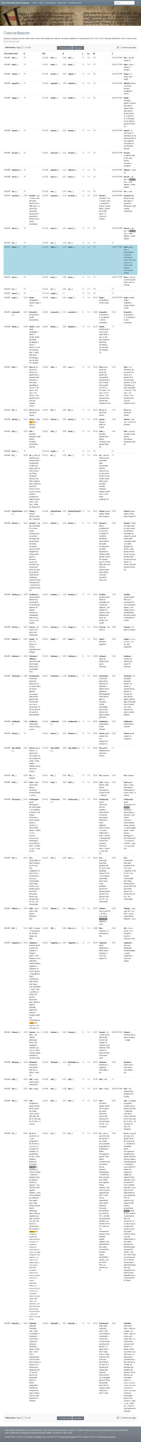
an (125, 146)
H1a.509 (7, 177)
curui (101, 494)
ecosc (31, 489)
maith (35, 724)
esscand (102, 198)
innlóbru (36, 810)
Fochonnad (34, 676)
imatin (36, 1106)
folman (32, 659)
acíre (38, 1058)
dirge (31, 1349)
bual (36, 782)
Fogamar (128, 943)
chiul (125, 141)
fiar (133, 419)
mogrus (32, 1015)
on (131, 367)
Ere (128, 1272)
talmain (35, 363)
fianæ (128, 143)
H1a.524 (7, 431)
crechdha (127, 533)
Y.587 (114, 594)
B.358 (26, 455)
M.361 (95, 733)
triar (31, 984)
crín (37, 1221)
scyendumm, (129, 252)
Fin (100, 410)
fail (100, 891)
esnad (14, 130)
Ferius (31, 419)
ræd (35, 632)
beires (105, 1362)
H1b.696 (45, 1079)
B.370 (26, 799)
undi (125, 1113)
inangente (32, 1255)
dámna (32, 1005)
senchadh (103, 460)
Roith (126, 883)
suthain (102, 729)
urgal (53, 293)
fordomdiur (34, 463)
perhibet (102, 886)
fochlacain (131, 605)
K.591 (64, 511)
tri (30, 465)
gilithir (126, 699)
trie (132, 1200)
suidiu (101, 612)
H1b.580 (45, 57)
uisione (32, 778)
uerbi (36, 554)
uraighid (127, 166)
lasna (101, 1203)
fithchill (54, 1323)
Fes (100, 748)
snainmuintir (34, 1357)
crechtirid (127, 531)
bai (36, 502)
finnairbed (128, 442)
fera (36, 471)
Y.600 (114, 928)
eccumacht (103, 314)
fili (132, 865)
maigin (101, 1042)
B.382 (26, 1323)
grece (133, 1035)
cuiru (31, 502)
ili (134, 279)
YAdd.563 (115, 153)
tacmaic (132, 564)
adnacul (102, 1169)
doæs (101, 812)
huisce (103, 201)
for (30, 363)
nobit (126, 538)
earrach (54, 153)
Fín (30, 410)
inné (31, 1002)
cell (130, 1336)
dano (101, 334)
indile (104, 544)
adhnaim (102, 825)
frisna (101, 1185)
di (129, 60)
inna (100, 1182)
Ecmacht (103, 312)
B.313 (26, 312)
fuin (36, 1119)
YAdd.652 (115, 1088)
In (39, 871)
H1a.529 (7, 594)
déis (35, 1213)
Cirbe (37, 1050)
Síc (36, 1364)
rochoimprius (34, 1020)
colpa (128, 526)
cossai (101, 792)
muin (105, 681)
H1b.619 (45, 733)
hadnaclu (32, 1257)
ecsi (133, 919)
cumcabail (103, 300)
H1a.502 (7, 64)
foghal (14, 639)
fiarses (101, 422)
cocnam (32, 1058)
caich (31, 549)
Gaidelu (31, 1237)
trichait (127, 285)
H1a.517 (7, 293)
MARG (31, 1023)
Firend (126, 523)
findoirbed (33, 444)
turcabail (102, 1103)
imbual (103, 795)
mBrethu (32, 961)
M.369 (95, 943)
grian (34, 712)
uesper (102, 736)
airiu (36, 468)
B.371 (26, 858)
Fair (31, 1101)
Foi (13, 858)
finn (130, 894)
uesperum (103, 741)
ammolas (102, 933)
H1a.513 (7, 243)
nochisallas (103, 707)
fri (30, 605)
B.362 (26, 627)
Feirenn (102, 523)
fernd (131, 1138)
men (102, 1035)
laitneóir (127, 382)
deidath (102, 1236)
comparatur (33, 1293)
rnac (129, 868)
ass (30, 360)
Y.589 (114, 639)
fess (31, 873)
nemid (31, 963)
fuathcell (32, 1336)
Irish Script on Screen (106, 1437)
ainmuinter (128, 1357)
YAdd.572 (115, 277)
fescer (53, 733)
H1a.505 (7, 98)
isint (100, 339)
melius (31, 815)
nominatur (33, 224)
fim (13, 1088)
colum (101, 1116)
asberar (32, 607)
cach (38, 1187)
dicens (31, 896)
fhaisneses (33, 635)
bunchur (102, 434)
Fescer (102, 733)
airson (101, 709)
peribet (132, 883)
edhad (31, 1298)
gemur (37, 971)
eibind (101, 689)
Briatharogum (129, 1247)
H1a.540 (7, 858)
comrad (132, 103)
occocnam (103, 1055)
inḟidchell (32, 1346)
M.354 (95, 523)
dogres (35, 1180)
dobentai (131, 1195)
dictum (37, 709)
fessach (35, 876)
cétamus (32, 1344)
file (107, 865)
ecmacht (54, 312)
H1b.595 (45, 247)
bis (100, 211)
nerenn (102, 1040)
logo (125, 111)
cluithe (32, 1364)
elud (52, 64)
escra (14, 177)
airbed (101, 436)
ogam (35, 1200)
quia (130, 76)
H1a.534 (7, 721)
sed (38, 812)
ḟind (36, 666)
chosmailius (33, 602)
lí (39, 481)
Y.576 (114, 367)
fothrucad (55, 799)
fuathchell (103, 1336)
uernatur (127, 163)
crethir (126, 1096)
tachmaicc (33, 577)
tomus (31, 1172)
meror (126, 93)
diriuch (128, 1393)
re (34, 629)
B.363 (26, 639)
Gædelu (32, 1169)
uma (130, 182)
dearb (35, 1002)
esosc (106, 481)
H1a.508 (7, 170)
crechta (34, 536)
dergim (127, 70)
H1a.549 (7, 1133)
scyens (126, 262)
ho (30, 507)
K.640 (64, 1032)
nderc (104, 484)
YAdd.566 (115, 191)
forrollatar (128, 439)
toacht (37, 499)
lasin (37, 377)
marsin (126, 1383)
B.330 (26, 297)
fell (13, 1079)
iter (37, 478)
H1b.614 (45, 627)
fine (13, 367)
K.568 (64, 83)
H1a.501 (7, 57)
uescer (31, 753)
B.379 (26, 1062)
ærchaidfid (103, 1257)
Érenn (31, 1042)
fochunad (131, 702)
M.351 (95, 511)
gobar (126, 103)
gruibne (102, 865)
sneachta (102, 577)
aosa (132, 279)
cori (36, 896)
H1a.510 (7, 191)
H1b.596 (45, 277)
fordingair (33, 332)
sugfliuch (102, 1067)
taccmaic (102, 575)
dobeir (126, 683)
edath (38, 1311)
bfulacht (129, 146)
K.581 (64, 289)
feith (101, 1326)
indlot (36, 828)
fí (34, 928)
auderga (102, 499)
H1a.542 (7, 928)
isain (107, 1354)
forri (31, 672)
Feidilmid (16, 721)
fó (34, 873)
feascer (71, 733)
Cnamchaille (128, 878)
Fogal (31, 639)
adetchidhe (128, 1192)
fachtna (102, 458)
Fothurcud (103, 799)
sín (30, 1075)
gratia (31, 556)
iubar (104, 1111)
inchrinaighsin (104, 694)
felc (13, 431)
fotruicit (127, 820)
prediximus (33, 1154)
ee (13, 243)
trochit (37, 846)
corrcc (103, 868)
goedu (101, 1156)
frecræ (53, 627)
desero (126, 67)
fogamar (54, 943)
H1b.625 (45, 908)
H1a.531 (7, 639)
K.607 (64, 908)
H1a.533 (7, 676)
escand (15, 195)
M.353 (95, 455)
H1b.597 (45, 289)
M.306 (95, 312)
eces (101, 916)
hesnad (127, 138)
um (132, 143)
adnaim (131, 822)
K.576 (64, 195)
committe (103, 1162)
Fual (31, 782)
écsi (36, 908)
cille (30, 1116)
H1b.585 (45, 98)
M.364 (95, 782)
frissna (126, 1159)
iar (30, 901)
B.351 (26, 419)
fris (35, 1278)
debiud (102, 750)
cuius (35, 528)
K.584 (64, 367)
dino (101, 516)
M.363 (95, 775)
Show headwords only (11, 41)
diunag (103, 838)
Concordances (50, 3)
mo (35, 1010)
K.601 (64, 733)
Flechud (102, 1062)
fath (36, 1331)
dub (30, 1352)
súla (30, 484)
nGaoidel (131, 387)
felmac (15, 908)
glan (38, 1015)
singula (32, 403)
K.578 (64, 243)
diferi (31, 424)
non (134, 260)
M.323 (95, 297)
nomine (128, 86)
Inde (101, 572)
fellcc (107, 444)
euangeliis (33, 1377)
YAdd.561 (115, 98)
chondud (102, 702)
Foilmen (127, 656)
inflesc (31, 1301)
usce (130, 191)
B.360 (26, 594)
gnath (31, 375)
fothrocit (35, 843)
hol (133, 639)
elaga (14, 98)
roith (101, 883)
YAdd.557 (115, 64)
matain (126, 1106)
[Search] (124, 3)
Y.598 (114, 858)
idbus (101, 526)
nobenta (102, 1205)
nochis (101, 704)
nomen (103, 203)
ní (131, 130)
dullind (32, 610)
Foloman (33, 656)
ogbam (127, 1203)
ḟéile (31, 938)
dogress (127, 1172)
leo (30, 1198)
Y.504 (114, 312)
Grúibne (36, 863)
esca (14, 277)
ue (38, 1136)
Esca (125, 277)
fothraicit (33, 817)
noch (126, 704)
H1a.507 (7, 153)
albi (36, 1393)
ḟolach (31, 644)
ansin (106, 950)
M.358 (95, 656)
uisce (33, 198)
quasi (130, 247)
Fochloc (127, 594)
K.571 (64, 153)
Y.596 (114, 782)
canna (31, 221)
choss (31, 208)
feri (132, 422)
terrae (34, 1372)
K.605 (64, 799)
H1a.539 (7, 799)
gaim (108, 714)
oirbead (32, 436)
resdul (104, 1141)
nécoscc (32, 478)
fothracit (102, 820)
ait (130, 57)
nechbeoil (33, 496)
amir (30, 1028)
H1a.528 (7, 523)
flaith (14, 326)
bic (135, 170)
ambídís (32, 1055)
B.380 (26, 1101)
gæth (31, 955)
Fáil (35, 891)
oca (30, 1333)
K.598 (64, 656)
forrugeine (128, 1151)
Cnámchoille (34, 881)
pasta (101, 1380)
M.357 (95, 639)
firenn (70, 523)
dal (125, 201)
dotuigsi (130, 118)
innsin (126, 830)
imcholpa (32, 538)
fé (30, 1229)
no (131, 262)
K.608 (64, 928)
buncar (132, 431)
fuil (127, 320)
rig (37, 564)
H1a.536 (7, 748)
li (105, 476)
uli (30, 851)
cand (108, 201)
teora (31, 471)
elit (13, 57)
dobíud (32, 766)
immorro (102, 843)
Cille (131, 1116)
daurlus (102, 896)
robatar (32, 1047)
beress (130, 1362)
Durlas (126, 894)
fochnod (54, 676)
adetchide (32, 1304)
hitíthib (32, 1388)
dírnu (34, 465)
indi (104, 1390)
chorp (31, 1012)
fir (105, 393)
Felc (31, 431)
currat (31, 406)
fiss (36, 390)
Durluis (32, 899)
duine (106, 569)
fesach (126, 876)
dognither (128, 647)
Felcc (101, 431)
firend (14, 523)
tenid (34, 686)
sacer (33, 989)
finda (36, 504)
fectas (103, 1359)
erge (14, 297)
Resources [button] (62, 3)
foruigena (32, 1234)
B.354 (26, 431)
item (125, 881)
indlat (101, 833)
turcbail (127, 1124)
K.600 (64, 721)
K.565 (64, 64)
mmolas (127, 933)
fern (31, 382)
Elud (125, 64)
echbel (31, 494)
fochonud (103, 678)
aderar (131, 121)
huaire (101, 1234)
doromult (33, 999)
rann (134, 1385)
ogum (101, 1254)
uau (100, 1143)
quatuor (102, 1372)
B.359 (26, 523)
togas (126, 60)
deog (36, 1088)
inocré (31, 1223)
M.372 (95, 1062)
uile (106, 851)
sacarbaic (37, 986)
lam (129, 1187)
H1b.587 (45, 153)
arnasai (32, 792)
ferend (32, 559)
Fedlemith (72, 721)
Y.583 (114, 511)
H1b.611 (45, 455)
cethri (130, 1385)
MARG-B (32, 1231)
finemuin (127, 369)
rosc (34, 1221)
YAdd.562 (115, 130)
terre (101, 1375)
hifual (37, 792)
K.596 (64, 627)
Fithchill (127, 1323)
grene (31, 1106)
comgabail (33, 300)
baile (101, 1053)
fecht (37, 1359)
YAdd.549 (115, 297)
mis (104, 955)
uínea (31, 372)
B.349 (26, 367)
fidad (31, 1162)
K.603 (64, 775)
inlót (132, 830)
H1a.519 (7, 312)
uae (32, 1138)
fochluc (102, 620)
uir (33, 387)
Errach (126, 153)
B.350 (26, 410)
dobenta (32, 1273)
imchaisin (127, 257)
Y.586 (114, 523)
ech (105, 1079)
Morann (127, 1244)
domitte (132, 1156)
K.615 (64, 1323)
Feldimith (128, 721)
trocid (107, 848)
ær (100, 1262)
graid (37, 597)
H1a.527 (7, 511)
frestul (34, 1143)
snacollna (32, 1242)
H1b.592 (45, 195)
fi (128, 928)
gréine (128, 1103)
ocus (37, 1216)
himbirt (35, 1333)
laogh (130, 516)
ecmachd (15, 312)
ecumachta (128, 314)
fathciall (102, 1328)
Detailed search (75, 3)
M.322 (95, 195)
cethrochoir (105, 1341)
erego (37, 303)
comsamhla (103, 377)
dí (36, 607)
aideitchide (103, 1200)
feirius (14, 419)
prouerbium (36, 1275)
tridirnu (102, 468)
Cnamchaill (128, 860)
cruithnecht (33, 979)
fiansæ (126, 148)
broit (107, 661)
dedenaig (127, 948)
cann (37, 198)
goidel (105, 385)
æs (125, 179)
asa (126, 792)
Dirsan (37, 1205)
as (125, 172)
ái (133, 911)
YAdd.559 (115, 74)
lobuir (106, 812)
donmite (35, 1239)
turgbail (32, 1103)
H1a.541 (7, 908)
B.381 (26, 1133)
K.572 (64, 170)
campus (132, 1037)
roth (105, 889)
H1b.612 (45, 523)
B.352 (26, 1088)
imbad (31, 958)
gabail (131, 1185)
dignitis (131, 141)
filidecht (32, 916)
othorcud (103, 804)
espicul (53, 170)
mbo (36, 360)
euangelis (127, 1377)
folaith (101, 329)
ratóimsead (33, 1226)
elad (13, 64)
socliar (35, 484)
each (31, 629)
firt (37, 395)
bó (39, 519)
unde (133, 184)
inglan (31, 1010)
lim (30, 1119)
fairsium (32, 612)
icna (100, 1180)
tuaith (31, 623)
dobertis (35, 1198)
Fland (128, 1280)
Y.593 (114, 733)
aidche (31, 763)
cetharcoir (33, 1341)
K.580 (64, 277)
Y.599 (114, 908)
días (30, 617)
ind (35, 375)
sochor (101, 478)
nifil (102, 320)
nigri (31, 1393)
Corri (106, 894)
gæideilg (32, 385)
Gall (30, 1218)
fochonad (33, 678)
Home (34, 3)
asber (105, 1247)
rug (100, 562)
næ (108, 1136)
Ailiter (101, 1151)
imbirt (127, 1331)
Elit (125, 57)
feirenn (102, 554)
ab (133, 177)
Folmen (102, 656)
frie (100, 1208)
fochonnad (33, 702)
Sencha (32, 460)
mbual (126, 795)
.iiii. (131, 1375)
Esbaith (127, 83)
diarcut (102, 471)
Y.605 (114, 1101)
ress (130, 1223)
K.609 (64, 943)
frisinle (105, 382)
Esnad (126, 130)
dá (36, 1035)
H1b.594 (45, 243)
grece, (129, 105)
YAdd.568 (115, 195)
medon (102, 219)
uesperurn (36, 758)
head (31, 486)
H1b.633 (45, 1323)
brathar (102, 1252)
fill (33, 447)
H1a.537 (7, 775)
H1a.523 (7, 419)
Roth (31, 891)
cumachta (128, 322)
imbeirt (106, 1333)
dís (125, 615)
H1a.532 (7, 656)
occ (134, 1328)
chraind (32, 427)
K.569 (64, 98)
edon (14, 247)
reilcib (105, 1180)
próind (33, 992)
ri (132, 891)
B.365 (26, 676)
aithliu (101, 661)
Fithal (31, 511)
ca (134, 277)
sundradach (127, 1388)
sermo (126, 113)
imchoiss (32, 564)
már (30, 352)
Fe (38, 1032)
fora (36, 599)
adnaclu (102, 1187)
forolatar (103, 442)
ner (126, 158)
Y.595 (114, 775)
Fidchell (32, 1323)
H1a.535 (7, 733)
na (125, 143)
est (38, 347)
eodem (131, 305)
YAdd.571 (115, 247)
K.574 (64, 191)
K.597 (64, 639)
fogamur (15, 943)
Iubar (34, 1111)
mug (105, 881)
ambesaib (33, 1385)
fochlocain (36, 605)
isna (35, 1252)
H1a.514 (7, 247)
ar (124, 116)
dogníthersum (35, 649)
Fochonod (103, 676)
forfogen (33, 1164)
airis (100, 807)
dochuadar (128, 790)
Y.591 (114, 676)
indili (130, 538)
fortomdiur (103, 465)
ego (125, 105)
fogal (53, 639)
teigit (126, 79)
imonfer (35, 572)
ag (133, 198)
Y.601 (114, 943)
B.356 (26, 511)
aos (131, 277)
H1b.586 (45, 130)
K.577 (64, 177)
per (34, 400)
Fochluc (102, 594)
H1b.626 (45, 928)
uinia (101, 372)
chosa (132, 825)
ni (124, 320)
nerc (38, 489)
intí (30, 1017)
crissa (38, 587)
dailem (126, 184)
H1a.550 (7, 1323)
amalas (107, 1216)
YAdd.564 (115, 170)
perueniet (33, 894)
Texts (41, 3)
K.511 (64, 312)
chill (103, 1364)
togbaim (127, 303)
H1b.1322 (45, 293)
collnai (132, 1159)
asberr (126, 607)
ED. (31, 422)
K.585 (64, 410)
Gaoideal (127, 1270)
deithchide (106, 1218)
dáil (30, 206)
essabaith (128, 91)
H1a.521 (7, 367)
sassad (126, 1385)
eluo (131, 64)
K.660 (64, 1088)
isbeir (129, 1241)
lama (107, 828)
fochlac (54, 594)
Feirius (126, 419)
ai (101, 913)
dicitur (133, 83)
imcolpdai (103, 528)
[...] (16, 57)
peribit (32, 889)
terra (133, 1372)
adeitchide (103, 1244)
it (107, 1346)
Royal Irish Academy (68, 1437)
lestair (31, 203)
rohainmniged (129, 950)
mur (37, 955)
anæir (37, 928)
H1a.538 (7, 782)
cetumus (102, 1344)
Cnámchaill (33, 860)
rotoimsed (128, 1278)
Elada (126, 98)
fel (109, 911)
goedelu (104, 1146)
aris (104, 372)
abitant (131, 1408)
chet (108, 612)
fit (35, 393)
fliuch (35, 1067)
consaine (32, 1149)
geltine (32, 691)
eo (37, 367)
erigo (106, 303)
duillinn (126, 610)
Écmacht (33, 312)
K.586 (64, 419)
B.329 (26, 195)
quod (31, 369)
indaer (32, 1314)
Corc (36, 865)
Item (31, 883)
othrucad (127, 804)
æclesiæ (127, 1367)
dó (34, 617)
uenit (30, 1278)
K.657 (64, 1079)
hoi (30, 641)
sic (39, 1288)
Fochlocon (33, 594)
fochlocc (15, 594)
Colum (36, 1113)
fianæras (102, 931)
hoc (38, 398)
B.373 (26, 908)
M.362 (95, 748)
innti (31, 1203)
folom (31, 666)
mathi (107, 1106)
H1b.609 (45, 511)
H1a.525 (7, 451)
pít (38, 989)
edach (70, 74)
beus (126, 1362)
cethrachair (128, 1341)
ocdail (104, 211)
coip (133, 843)
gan (131, 1272)
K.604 (64, 782)
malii (125, 1408)
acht (130, 133)
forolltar (32, 442)
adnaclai (127, 1180)
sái (36, 936)
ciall (30, 1331)
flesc (38, 1156)
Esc (125, 191)
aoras (126, 931)
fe (108, 1032)
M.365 (95, 799)
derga (34, 507)
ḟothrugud (33, 804)
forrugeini (103, 1154)
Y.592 (114, 721)
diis (107, 615)
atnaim (36, 820)
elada (53, 98)
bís (36, 203)
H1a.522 (7, 410)
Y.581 (114, 431)
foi (100, 853)
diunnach (32, 836)
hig (38, 523)
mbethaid (33, 1211)
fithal (37, 516)
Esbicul (127, 170)
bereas (36, 1362)
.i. (129, 74)
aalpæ (101, 491)
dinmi (101, 945)
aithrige (32, 1007)
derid (38, 945)
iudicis (101, 514)
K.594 (64, 523)
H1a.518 (7, 297)
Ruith (31, 886)
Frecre (32, 627)
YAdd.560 (115, 83)
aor (125, 1254)
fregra (71, 627)
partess (127, 1375)
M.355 (95, 594)
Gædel (31, 1216)
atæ (105, 1349)
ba (135, 135)
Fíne (31, 367)
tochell (126, 1364)
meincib (104, 815)
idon (125, 249)
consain (32, 377)
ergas (126, 305)
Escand (32, 195)
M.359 (95, 676)
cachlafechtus (129, 1359)
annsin (132, 629)
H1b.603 (45, 410)
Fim (100, 1088)
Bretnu (32, 219)
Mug (130, 881)
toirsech (36, 1218)
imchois (105, 559)
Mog (35, 883)
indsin (31, 830)
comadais (127, 541)
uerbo (31, 303)
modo (126, 308)
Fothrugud (33, 799)
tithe (37, 1349)
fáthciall (32, 1328)
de (30, 709)
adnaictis (129, 1164)
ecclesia (32, 1400)
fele (104, 913)
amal (101, 541)
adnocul (34, 1174)
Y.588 (114, 627)
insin (31, 846)
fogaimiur (128, 955)
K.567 (64, 74)
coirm (31, 345)
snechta (32, 580)
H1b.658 (45, 1032)
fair (131, 610)
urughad (127, 155)
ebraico (127, 88)
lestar (107, 208)
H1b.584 (45, 83)
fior (69, 455)
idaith (31, 1239)
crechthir (102, 533)
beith (31, 1208)
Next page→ (78, 48)
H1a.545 (7, 1062)
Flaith (31, 326)
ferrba (101, 476)
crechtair (32, 533)
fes (134, 871)
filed (125, 599)
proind (31, 997)
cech (101, 629)
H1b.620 (45, 748)
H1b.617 (45, 676)
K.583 (64, 326)
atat (127, 279)
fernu (101, 580)
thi (105, 1385)
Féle (31, 908)
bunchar (32, 434)
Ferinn (107, 562)
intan (31, 820)
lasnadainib (32, 1270)
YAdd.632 (115, 1032)
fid (34, 1311)
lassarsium (33, 707)
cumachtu (103, 322)
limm (104, 1119)
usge (129, 201)
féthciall (32, 1326)
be (102, 876)
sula (107, 476)
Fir (30, 455)
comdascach (104, 546)
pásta (31, 1380)
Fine (101, 367)
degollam (127, 1275)
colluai (104, 1164)
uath (101, 1190)
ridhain (32, 1037)
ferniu (126, 549)
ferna (38, 580)
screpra (127, 1400)
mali (106, 1393)
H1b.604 (45, 419)
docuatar (103, 790)
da (108, 607)
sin (100, 380)
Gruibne (127, 865)
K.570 (64, 130)
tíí (129, 1398)
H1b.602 (45, 367)
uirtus (31, 395)
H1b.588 (45, 170)
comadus (33, 546)
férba (34, 473)
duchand (127, 135)
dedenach (103, 948)
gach (126, 629)
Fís (30, 775)
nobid (36, 541)
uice (106, 531)
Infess (101, 873)
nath (125, 133)
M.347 (95, 1088)
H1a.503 (7, 74)
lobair (130, 812)
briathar (31, 1309)
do (129, 422)
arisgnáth (33, 1141)
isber (30, 1306)
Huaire (31, 1296)
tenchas (35, 350)
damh (133, 615)
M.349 (95, 431)
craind (101, 427)
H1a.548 (7, 1101)
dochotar (33, 790)
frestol (129, 1141)
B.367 (26, 748)
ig (37, 533)
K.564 (64, 57)
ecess (131, 913)
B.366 (26, 721)
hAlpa (31, 499)
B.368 (26, 775)
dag (32, 974)
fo (102, 317)
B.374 (26, 928)
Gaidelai (127, 1154)
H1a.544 (7, 1032)
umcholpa (36, 526)
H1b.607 (45, 431)
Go (138, 3)
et (38, 219)
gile (36, 699)
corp (38, 848)
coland (37, 1172)
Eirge (31, 297)
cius (102, 531)
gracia (126, 551)
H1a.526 (7, 455)
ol (132, 170)
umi (126, 121)
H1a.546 (7, 1079)
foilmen (15, 656)
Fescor (32, 748)
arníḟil (31, 317)
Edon (126, 247)
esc (13, 191)
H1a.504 (7, 83)
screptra (32, 1390)
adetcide (128, 1216)
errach (14, 153)
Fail (134, 886)
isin (30, 350)
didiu (101, 208)
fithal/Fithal (17, 511)
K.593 (64, 455)
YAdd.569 (115, 177)
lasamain (32, 681)
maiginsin (33, 1045)
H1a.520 (7, 326)
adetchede (32, 1268)
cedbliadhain (129, 612)
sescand (32, 216)
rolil (36, 1314)
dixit (37, 460)
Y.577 (114, 410)
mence (33, 812)
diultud (106, 317)
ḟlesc (104, 1221)
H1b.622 (45, 782)
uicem (31, 531)
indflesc (31, 1286)
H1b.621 (45, 775)
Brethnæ (127, 206)
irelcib (31, 1182)
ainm (132, 138)
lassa (101, 681)
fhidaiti (32, 1159)
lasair (132, 704)
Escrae (126, 177)
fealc (70, 431)
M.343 (95, 326)
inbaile (37, 1053)
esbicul (71, 170)
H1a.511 (7, 195)
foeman (127, 1035)
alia (32, 1291)
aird (128, 644)
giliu (100, 699)
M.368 (95, 928)
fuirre (101, 1354)
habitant (32, 1398)
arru (107, 471)
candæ (126, 208)
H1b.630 (45, 1062)
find (34, 355)
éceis (31, 911)
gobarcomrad (129, 123)
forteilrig (102, 345)
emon (14, 293)
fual (13, 782)
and (125, 282)
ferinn (31, 554)
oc (38, 203)
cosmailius (103, 602)
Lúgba (35, 481)
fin (13, 410)
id (107, 533)
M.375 (95, 1323)
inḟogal (32, 652)
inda (125, 1187)
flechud (15, 1062)
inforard (102, 641)
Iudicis (31, 516)
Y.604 (114, 1062)
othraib (102, 810)
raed (34, 1265)
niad (132, 526)
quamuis (32, 398)
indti (132, 1203)
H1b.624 (45, 858)
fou (125, 848)
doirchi (130, 116)
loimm (31, 347)
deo (106, 709)
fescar (14, 733)
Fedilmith (55, 721)
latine (131, 108)
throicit (131, 841)
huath (31, 1260)
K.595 (64, 594)
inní (35, 1162)
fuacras (127, 938)
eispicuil (15, 170)
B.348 (26, 326)
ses (125, 422)
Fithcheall (103, 1323)
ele (132, 57)
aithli (126, 661)
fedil (31, 724)
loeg (105, 516)
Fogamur (33, 943)
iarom (34, 689)
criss (38, 569)
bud (106, 332)
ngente (32, 1185)
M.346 (95, 419)
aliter (126, 1149)
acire (101, 1058)
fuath (31, 1187)
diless (101, 950)
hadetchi (37, 1195)
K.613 (64, 1101)
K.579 (64, 247)
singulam (32, 1370)
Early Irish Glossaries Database (15, 3)
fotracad (15, 799)
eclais (132, 1383)
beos (31, 1362)
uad (106, 911)
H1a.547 (7, 1088)
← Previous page (64, 48)
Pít (36, 994)
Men (31, 1035)
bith (131, 1262)
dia (38, 1116)
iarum (106, 689)
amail (31, 541)
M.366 (95, 858)
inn (108, 203)
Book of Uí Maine (35, 1437)
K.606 (64, 858)
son (125, 707)
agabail (32, 1190)
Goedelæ (127, 1146)
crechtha (102, 536)
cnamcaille (103, 878)
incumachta (33, 320)
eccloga (127, 100)
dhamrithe (103, 1037)
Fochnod (127, 676)
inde (106, 436)
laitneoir (32, 380)
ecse (101, 924)
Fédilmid (33, 721)
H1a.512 (7, 228)
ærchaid (127, 1249)
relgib (38, 1252)
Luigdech (127, 871)
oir (36, 562)
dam (31, 1213)
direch (31, 1382)
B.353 (26, 1079)
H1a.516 (7, 289)
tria (35, 208)
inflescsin (36, 1250)
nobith (106, 541)
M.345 (95, 410)
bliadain (102, 615)
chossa (32, 825)
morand (102, 1249)
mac (37, 458)
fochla (31, 337)
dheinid (102, 686)
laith (38, 326)
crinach (126, 694)
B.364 (26, 656)
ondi (133, 155)
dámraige (33, 1040)
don (35, 661)
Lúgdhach (33, 871)
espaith (15, 83)
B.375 (26, 943)
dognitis (32, 551)
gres (107, 1177)
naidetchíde (33, 1283)
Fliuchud (32, 1062)
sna (39, 1255)
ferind (131, 551)
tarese (32, 1146)
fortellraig (33, 357)
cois (130, 554)
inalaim (32, 1192)
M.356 (95, 627)
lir (35, 1012)
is (124, 121)
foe (33, 851)
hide (31, 696)
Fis (100, 775)
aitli (38, 661)
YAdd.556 (115, 57)
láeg (35, 519)
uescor (31, 771)
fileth (101, 599)
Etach (126, 74)
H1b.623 (45, 799)
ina (130, 1174)
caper (126, 108)
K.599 (64, 676)
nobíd (31, 1177)
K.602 (64, 748)
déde (31, 329)
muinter (102, 1357)
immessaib (103, 1382)
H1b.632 (45, 1133)
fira (30, 504)
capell (36, 1082)
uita (30, 393)
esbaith (54, 83)
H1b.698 (45, 1088)
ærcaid (31, 1311)
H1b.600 (45, 312)
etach (14, 74)
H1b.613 (45, 594)
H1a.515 (7, 277)
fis (109, 390)
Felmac (102, 908)
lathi (31, 481)
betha (125, 1390)
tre (105, 216)
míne (31, 1072)
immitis (106, 1053)
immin (101, 569)
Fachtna (32, 458)
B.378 (26, 1032)
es (13, 289)
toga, (126, 76)
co (133, 282)
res (107, 1226)
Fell (30, 1079)
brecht (126, 936)
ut (125, 255)
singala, (127, 1370)
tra (35, 1296)
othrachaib (36, 807)
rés (34, 1291)
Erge (126, 297)
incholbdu (103, 538)
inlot (101, 835)
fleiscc (126, 1169)
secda (36, 726)
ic (134, 1383)
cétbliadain (33, 615)
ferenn (107, 556)
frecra (14, 627)
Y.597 (114, 799)
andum (126, 268)
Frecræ (102, 627)
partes (31, 1375)
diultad (131, 317)
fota (37, 1025)
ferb (13, 451)
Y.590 (114, 656)
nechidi (102, 486)
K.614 (64, 1133)
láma (31, 828)
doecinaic (34, 585)
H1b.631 (45, 1101)
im (125, 526)
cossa (104, 830)
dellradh (128, 1111)
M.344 (95, 367)
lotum (33, 833)
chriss (128, 559)
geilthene (103, 691)
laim (100, 1195)
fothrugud (33, 840)
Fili (30, 928)
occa (101, 1333)
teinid (126, 686)
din (30, 201)
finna (101, 496)
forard (31, 647)
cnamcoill (102, 860)
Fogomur (103, 943)
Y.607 (114, 1323)
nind (108, 838)
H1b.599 (45, 297)
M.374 (95, 1133)
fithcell (15, 1323)
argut (31, 468)
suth (31, 1067)
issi (100, 549)
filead (31, 599)
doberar (32, 683)
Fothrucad (128, 799)
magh (127, 1040)
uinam (126, 415)
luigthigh (102, 871)
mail (37, 1395)
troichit (127, 843)
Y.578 (114, 419)
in (135, 138)
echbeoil (102, 489)
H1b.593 (45, 177)
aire (38, 1304)
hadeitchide (128, 1239)
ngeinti (126, 1177)
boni (31, 1395)
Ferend (32, 523)
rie (125, 126)
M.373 (95, 1101)
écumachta (33, 314)
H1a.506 (7, 130)
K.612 (64, 1062)
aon (130, 282)
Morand (35, 1306)
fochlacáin (128, 617)
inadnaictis (32, 1247)
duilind (101, 610)
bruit (31, 664)
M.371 (95, 1032)
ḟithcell (101, 1346)
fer (38, 387)
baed (107, 478)
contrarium (128, 270)
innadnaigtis (104, 1172)
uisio (31, 390)
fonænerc (33, 476)
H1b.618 (45, 721)
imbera (37, 963)
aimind (126, 689)
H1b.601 (45, 326)
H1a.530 (7, 627)
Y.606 (114, 1133)
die (39, 1296)
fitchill (126, 1346)
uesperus (127, 738)
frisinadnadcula (130, 1162)
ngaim (34, 1028)
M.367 (95, 908)
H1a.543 (7, 943)
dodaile (127, 1094)
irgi (108, 1380)
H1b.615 (45, 639)
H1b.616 (45, 656)
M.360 (95, 721)
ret (100, 1198)
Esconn (102, 195)
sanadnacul (32, 1244)
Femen (15, 1032)
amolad (35, 931)
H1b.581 (45, 64)
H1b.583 (45, 74)
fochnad (15, 676)
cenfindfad (33, 669)
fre (108, 627)
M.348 (95, 1079)
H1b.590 (45, 191)
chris (101, 567)
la (36, 216)
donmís (32, 945)
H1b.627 (45, 943)
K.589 (64, 431)
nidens (126, 273)
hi (104, 320)
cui (35, 1286)
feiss (37, 761)
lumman (127, 666)
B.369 (26, 782)
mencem (127, 815)
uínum (31, 415)
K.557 (64, 297)
